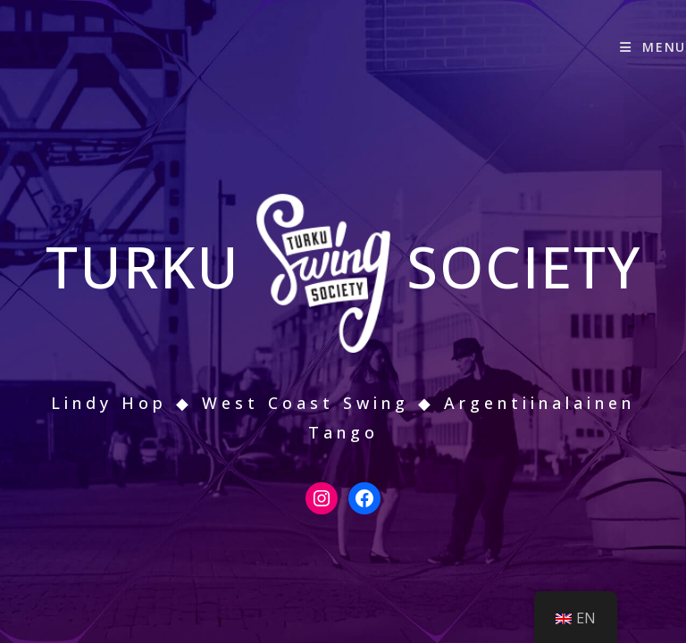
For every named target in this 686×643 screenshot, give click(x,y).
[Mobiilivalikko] (653, 46)
